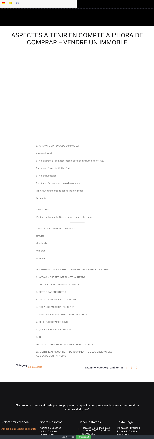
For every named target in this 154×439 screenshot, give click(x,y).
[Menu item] (3, 3)
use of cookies (68, 437)
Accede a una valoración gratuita (18, 411)
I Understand (83, 437)
